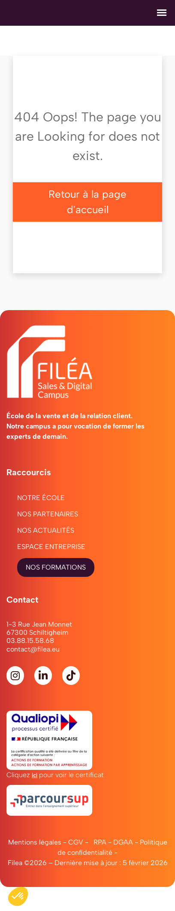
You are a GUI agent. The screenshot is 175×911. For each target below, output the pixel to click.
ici (34, 775)
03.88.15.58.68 (30, 640)
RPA (100, 842)
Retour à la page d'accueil (87, 202)
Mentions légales (34, 842)
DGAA (123, 842)
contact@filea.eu (33, 649)
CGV (75, 842)
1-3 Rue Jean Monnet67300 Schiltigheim (39, 628)
